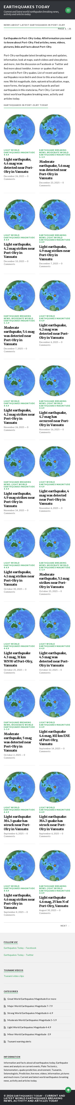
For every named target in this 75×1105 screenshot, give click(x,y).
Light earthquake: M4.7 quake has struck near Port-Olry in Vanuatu (52, 821)
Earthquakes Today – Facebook (20, 946)
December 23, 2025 (49, 182)
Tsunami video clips (14, 974)
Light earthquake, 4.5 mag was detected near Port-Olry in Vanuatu (54, 658)
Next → (65, 924)
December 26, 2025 (14, 176)
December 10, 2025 (14, 261)
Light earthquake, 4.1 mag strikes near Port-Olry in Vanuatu (19, 577)
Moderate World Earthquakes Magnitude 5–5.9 (54, 154)
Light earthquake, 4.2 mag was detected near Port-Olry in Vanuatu (54, 331)
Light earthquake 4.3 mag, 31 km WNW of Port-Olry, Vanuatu (18, 658)
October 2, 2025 (12, 753)
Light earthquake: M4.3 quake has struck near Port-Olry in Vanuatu (17, 821)
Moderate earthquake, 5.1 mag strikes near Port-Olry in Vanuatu (54, 580)
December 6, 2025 (49, 341)
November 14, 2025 (14, 509)
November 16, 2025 (49, 429)
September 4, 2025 (14, 910)
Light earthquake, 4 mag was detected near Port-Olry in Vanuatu (54, 497)
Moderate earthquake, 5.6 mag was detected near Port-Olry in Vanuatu (54, 170)
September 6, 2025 (14, 832)
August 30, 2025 (47, 909)
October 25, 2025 (48, 590)
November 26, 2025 (14, 426)
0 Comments (51, 264)
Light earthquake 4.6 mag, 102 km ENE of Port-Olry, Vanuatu (54, 737)
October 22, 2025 (48, 669)
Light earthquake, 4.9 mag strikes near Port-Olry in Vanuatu (54, 253)
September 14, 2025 (50, 747)
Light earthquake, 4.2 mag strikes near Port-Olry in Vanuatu (19, 250)
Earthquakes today (28, 6)
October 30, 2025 (13, 588)
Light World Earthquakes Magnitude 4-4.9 (19, 152)
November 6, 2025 (49, 507)
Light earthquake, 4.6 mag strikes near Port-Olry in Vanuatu (19, 900)
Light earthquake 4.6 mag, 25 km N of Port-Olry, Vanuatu (53, 900)
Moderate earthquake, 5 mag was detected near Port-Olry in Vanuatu (18, 741)
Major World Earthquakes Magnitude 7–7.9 (29, 1004)
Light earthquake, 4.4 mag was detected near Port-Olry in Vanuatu (18, 165)
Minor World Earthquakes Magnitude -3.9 (29, 1032)
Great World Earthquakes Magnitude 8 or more (31, 997)
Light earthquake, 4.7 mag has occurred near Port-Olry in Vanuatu (54, 418)
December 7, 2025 (49, 263)
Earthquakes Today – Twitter (19, 953)
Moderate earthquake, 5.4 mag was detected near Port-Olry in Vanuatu (19, 335)
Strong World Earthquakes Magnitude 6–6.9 (30, 1011)
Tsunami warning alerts (19, 1039)
